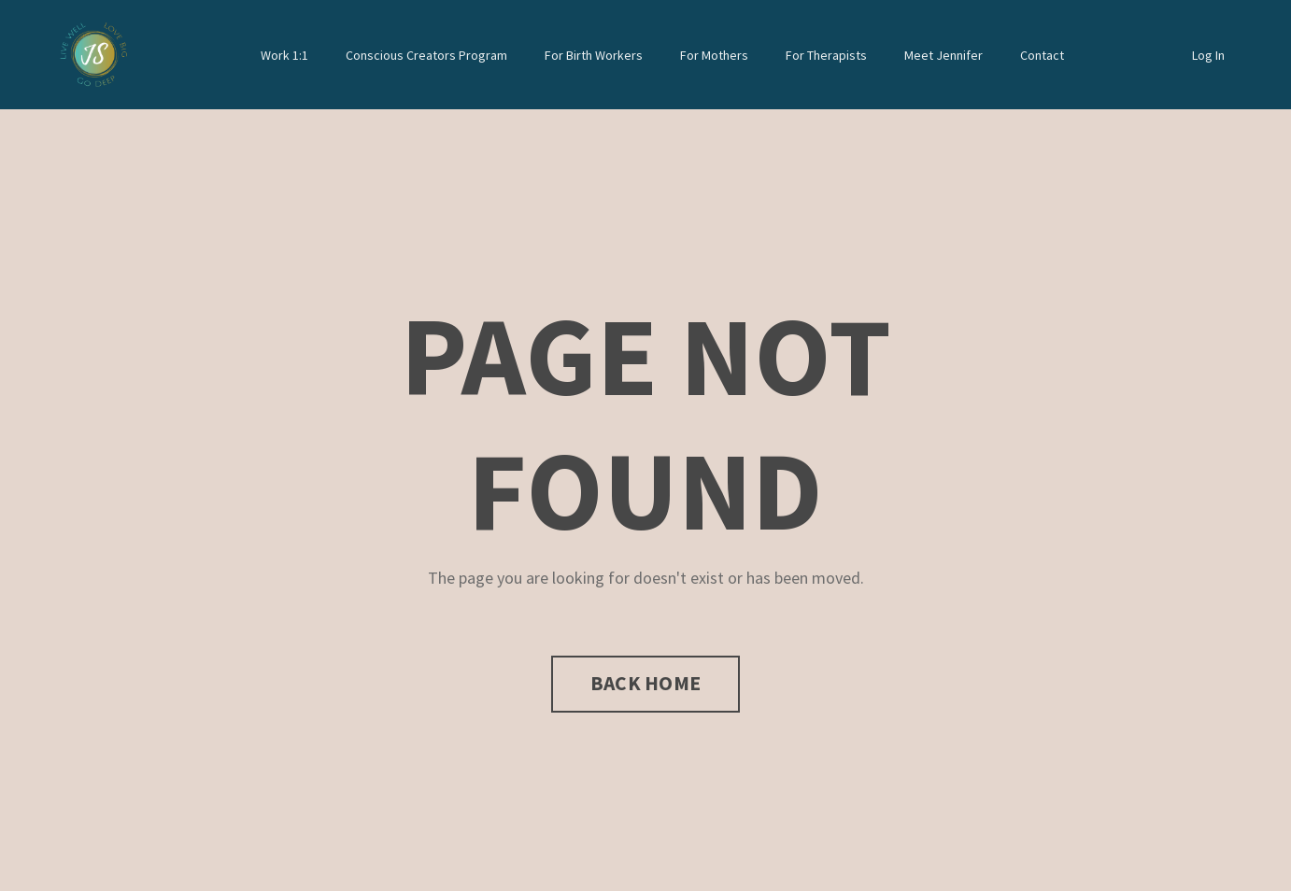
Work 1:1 (284, 55)
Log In (1208, 55)
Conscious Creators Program (426, 55)
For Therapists (826, 55)
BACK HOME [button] (645, 683)
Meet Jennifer (943, 55)
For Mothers (714, 55)
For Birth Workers (594, 55)
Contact (1042, 55)
